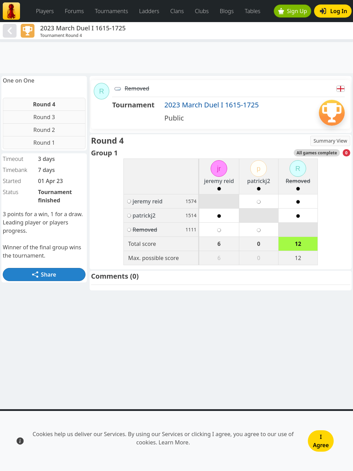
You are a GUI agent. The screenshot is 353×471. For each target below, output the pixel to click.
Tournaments (111, 11)
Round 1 (44, 142)
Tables (252, 11)
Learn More (174, 442)
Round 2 (44, 130)
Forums (74, 11)
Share (44, 274)
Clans (177, 11)
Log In (333, 11)
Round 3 (44, 117)
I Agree (321, 441)
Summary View (330, 140)
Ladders (149, 11)
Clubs (202, 11)
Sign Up (292, 11)
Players (45, 11)
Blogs (227, 11)
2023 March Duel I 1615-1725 (211, 104)
